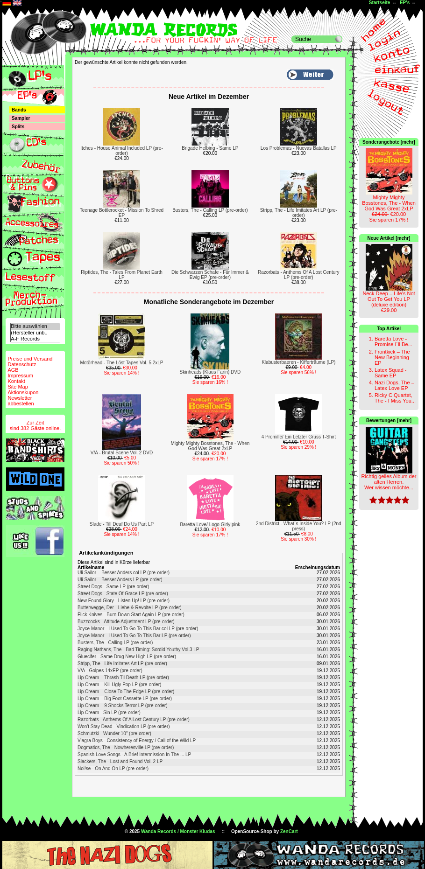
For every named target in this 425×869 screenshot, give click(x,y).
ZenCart (289, 831)
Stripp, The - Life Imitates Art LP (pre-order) (298, 213)
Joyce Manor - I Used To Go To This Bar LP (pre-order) (134, 635)
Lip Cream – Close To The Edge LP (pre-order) (126, 691)
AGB (12, 370)
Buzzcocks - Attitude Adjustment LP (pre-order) (126, 621)
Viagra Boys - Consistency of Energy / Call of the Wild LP (137, 740)
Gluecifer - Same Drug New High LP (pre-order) (127, 656)
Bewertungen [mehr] (388, 420)
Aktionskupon (22, 392)
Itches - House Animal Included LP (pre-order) (121, 151)
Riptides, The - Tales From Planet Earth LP (122, 275)
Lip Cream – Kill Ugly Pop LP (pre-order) (119, 684)
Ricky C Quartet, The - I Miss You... (395, 397)
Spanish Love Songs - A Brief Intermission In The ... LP (134, 754)
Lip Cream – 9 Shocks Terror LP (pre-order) (123, 705)
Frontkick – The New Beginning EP (392, 357)
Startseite (379, 2)
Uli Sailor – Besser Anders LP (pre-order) (120, 579)
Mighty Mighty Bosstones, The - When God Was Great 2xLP (210, 446)
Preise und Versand (29, 359)
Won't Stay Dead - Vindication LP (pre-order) (124, 726)
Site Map (17, 386)
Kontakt (16, 381)
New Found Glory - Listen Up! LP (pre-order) (124, 600)
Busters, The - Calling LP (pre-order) (210, 210)
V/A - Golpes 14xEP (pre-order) (110, 670)
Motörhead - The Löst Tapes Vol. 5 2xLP (121, 362)
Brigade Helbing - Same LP (210, 148)
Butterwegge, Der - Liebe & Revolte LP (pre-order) (130, 607)
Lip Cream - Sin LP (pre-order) (109, 712)
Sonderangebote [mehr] (388, 142)
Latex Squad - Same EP (391, 372)
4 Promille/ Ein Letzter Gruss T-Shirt (299, 436)
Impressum (20, 375)
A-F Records (35, 339)
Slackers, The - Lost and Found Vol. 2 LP (120, 761)
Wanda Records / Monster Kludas (178, 831)
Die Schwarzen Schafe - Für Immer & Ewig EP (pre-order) (210, 275)
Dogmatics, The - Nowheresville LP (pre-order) (126, 747)
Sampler (21, 118)
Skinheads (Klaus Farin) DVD (210, 372)
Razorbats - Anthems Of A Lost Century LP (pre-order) (299, 275)
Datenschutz (21, 364)
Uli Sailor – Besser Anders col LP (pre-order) (124, 572)
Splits (18, 126)
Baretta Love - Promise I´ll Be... (393, 341)
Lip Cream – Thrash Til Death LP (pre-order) (123, 677)
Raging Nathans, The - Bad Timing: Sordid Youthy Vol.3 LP (138, 649)
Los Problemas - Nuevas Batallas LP (299, 148)
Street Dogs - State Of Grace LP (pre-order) (123, 593)
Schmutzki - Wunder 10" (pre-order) (114, 733)
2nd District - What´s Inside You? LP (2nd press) (298, 526)
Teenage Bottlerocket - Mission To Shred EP (121, 213)
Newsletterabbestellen (20, 400)
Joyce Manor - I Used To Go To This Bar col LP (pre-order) (138, 628)
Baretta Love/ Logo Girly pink (210, 524)
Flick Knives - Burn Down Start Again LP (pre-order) (131, 614)
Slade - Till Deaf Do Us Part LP (122, 524)
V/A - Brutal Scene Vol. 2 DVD (122, 452)
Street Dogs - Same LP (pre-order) (113, 586)
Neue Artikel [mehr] (389, 238)
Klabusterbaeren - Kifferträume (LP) (298, 362)
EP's (405, 2)
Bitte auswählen (35, 326)
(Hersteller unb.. (35, 333)
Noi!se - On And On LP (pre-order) (113, 768)
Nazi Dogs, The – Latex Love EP (394, 385)
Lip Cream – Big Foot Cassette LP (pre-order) (125, 698)
